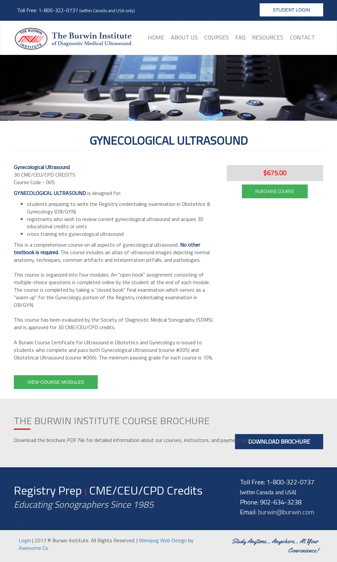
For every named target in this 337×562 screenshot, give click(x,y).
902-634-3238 (280, 502)
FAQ (240, 37)
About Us (184, 37)
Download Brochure (279, 441)
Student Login (291, 9)
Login (25, 540)
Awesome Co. (34, 548)
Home (156, 37)
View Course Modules (55, 382)
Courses (216, 37)
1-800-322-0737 (58, 10)
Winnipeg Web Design (163, 540)
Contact (302, 37)
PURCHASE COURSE (274, 191)
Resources (267, 37)
